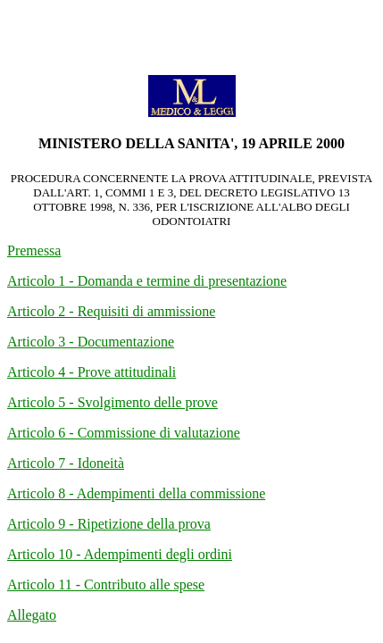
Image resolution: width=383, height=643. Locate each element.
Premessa (34, 250)
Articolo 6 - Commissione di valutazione (123, 432)
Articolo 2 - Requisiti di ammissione (111, 311)
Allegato (31, 614)
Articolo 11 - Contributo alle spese (105, 584)
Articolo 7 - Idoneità (65, 463)
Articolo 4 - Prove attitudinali (91, 372)
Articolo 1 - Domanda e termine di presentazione (147, 280)
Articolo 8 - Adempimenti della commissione (136, 493)
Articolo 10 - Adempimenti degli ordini (119, 554)
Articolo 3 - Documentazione (90, 341)
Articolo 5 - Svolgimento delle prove (112, 402)
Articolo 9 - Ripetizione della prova (109, 523)
